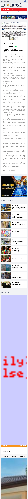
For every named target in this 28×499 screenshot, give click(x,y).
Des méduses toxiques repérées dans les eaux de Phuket (19, 267)
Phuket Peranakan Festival (19, 232)
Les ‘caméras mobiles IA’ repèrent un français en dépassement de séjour (19, 276)
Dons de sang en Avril (19, 257)
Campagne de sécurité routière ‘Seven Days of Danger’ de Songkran (19, 216)
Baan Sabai (5, 449)
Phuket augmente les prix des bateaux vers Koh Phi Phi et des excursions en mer (19, 207)
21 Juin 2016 (6, 43)
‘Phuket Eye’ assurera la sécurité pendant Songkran (19, 241)
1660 (11, 43)
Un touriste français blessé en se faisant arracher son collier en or (19, 224)
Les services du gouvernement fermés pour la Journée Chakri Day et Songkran (19, 250)
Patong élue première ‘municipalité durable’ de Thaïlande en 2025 (19, 284)
